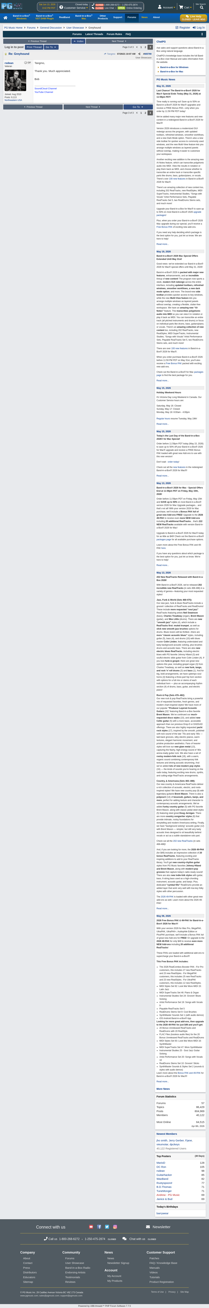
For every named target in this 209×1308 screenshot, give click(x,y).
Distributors (30, 1272)
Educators (29, 1277)
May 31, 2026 (163, 86)
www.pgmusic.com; (29, 1295)
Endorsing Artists (75, 1272)
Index (78, 41)
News (110, 1258)
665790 (147, 54)
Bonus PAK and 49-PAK (189, 1073)
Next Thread (119, 41)
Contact (27, 1262)
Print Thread (34, 47)
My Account (114, 1275)
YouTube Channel (44, 92)
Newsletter (161, 1227)
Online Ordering (134, 8)
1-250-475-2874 (129, 5)
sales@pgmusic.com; (49, 1295)
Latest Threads (94, 34)
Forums (31, 27)
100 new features (177, 179)
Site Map (184, 1292)
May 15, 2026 (163, 388)
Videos (153, 1272)
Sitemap (28, 1281)
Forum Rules (114, 34)
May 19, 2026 (163, 251)
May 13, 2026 (163, 483)
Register (182, 27)
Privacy (171, 1292)
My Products (114, 1280)
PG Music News (165, 79)
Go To (51, 47)
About (26, 1258)
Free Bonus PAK (164, 227)
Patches (154, 1258)
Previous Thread (36, 41)
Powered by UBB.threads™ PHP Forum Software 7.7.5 (104, 1306)
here (163, 548)
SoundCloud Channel (46, 88)
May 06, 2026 (163, 916)
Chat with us (137, 1238)
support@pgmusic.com (71, 1295)
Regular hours (163, 418)
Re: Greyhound (19, 53)
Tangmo (109, 54)
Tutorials (154, 1277)
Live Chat (109, 8)
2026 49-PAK (167, 896)
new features (179, 467)
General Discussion (51, 27)
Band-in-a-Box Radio (77, 1267)
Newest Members (166, 1133)
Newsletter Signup (118, 1262)
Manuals (154, 1267)
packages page (163, 539)
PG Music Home (13, 27)
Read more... (162, 244)
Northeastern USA (13, 100)
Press (26, 1267)
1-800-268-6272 (111, 5)
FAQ (128, 34)
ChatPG (161, 41)
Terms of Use (157, 1292)
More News (163, 1088)
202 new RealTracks (183, 841)
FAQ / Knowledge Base (163, 1262)
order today (173, 462)
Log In (198, 27)
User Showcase (75, 27)
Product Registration (161, 1281)
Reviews (70, 1281)
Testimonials (72, 1277)
